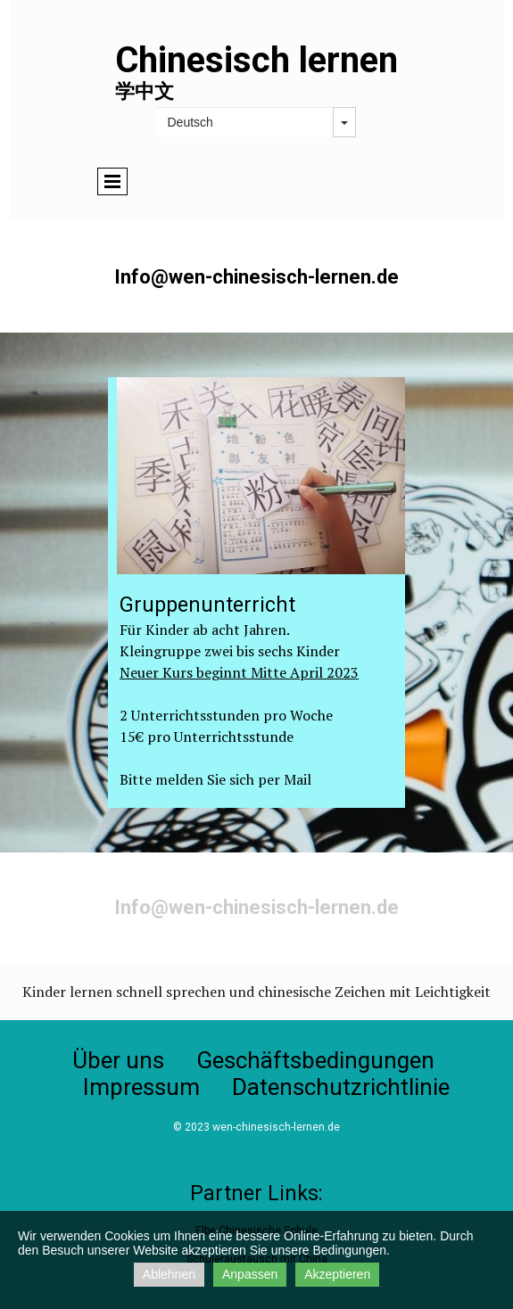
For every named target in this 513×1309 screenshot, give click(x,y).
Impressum (141, 1087)
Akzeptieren (337, 1274)
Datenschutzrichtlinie (341, 1087)
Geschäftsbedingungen (315, 1060)
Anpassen (249, 1274)
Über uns (118, 1060)
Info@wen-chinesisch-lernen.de (256, 907)
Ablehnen (169, 1274)
